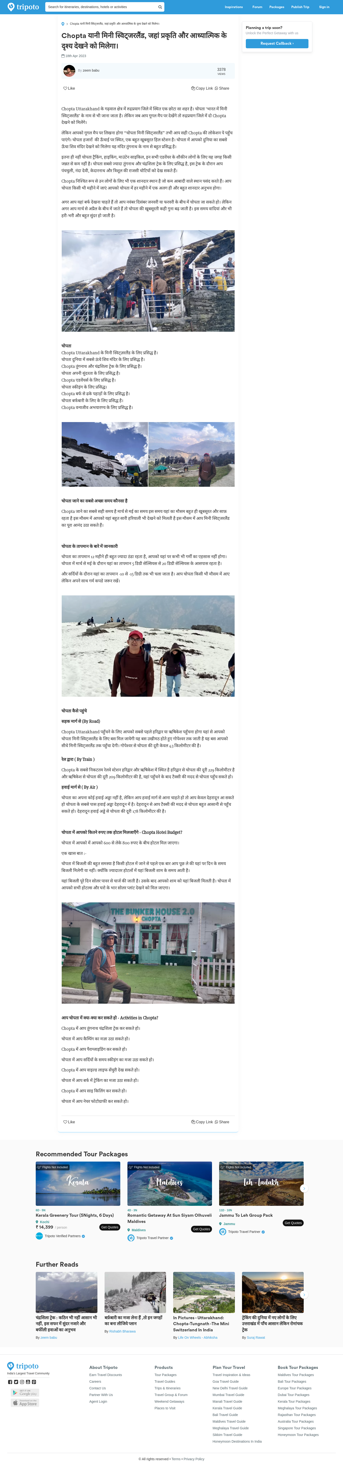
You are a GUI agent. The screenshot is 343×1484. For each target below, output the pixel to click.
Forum (257, 7)
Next (304, 1189)
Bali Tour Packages (292, 1381)
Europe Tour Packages (294, 1388)
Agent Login (98, 1401)
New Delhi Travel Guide (230, 1388)
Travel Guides (165, 1381)
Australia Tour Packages (296, 1421)
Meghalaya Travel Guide (231, 1428)
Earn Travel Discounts (105, 1375)
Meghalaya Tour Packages (297, 1408)
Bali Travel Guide (225, 1415)
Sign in (324, 7)
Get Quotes (109, 1227)
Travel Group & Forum (171, 1395)
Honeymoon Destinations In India (237, 1441)
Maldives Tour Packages (296, 1375)
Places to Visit (165, 1408)
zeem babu (48, 1337)
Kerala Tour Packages (294, 1401)
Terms (176, 1459)
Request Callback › (277, 43)
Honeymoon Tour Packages (298, 1435)
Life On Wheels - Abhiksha (197, 1337)
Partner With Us (101, 1395)
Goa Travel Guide (226, 1381)
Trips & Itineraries (168, 1388)
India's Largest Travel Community (28, 1373)
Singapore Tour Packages (297, 1428)
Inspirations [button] (235, 7)
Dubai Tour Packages (293, 1395)
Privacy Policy (194, 1459)
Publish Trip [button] (301, 7)
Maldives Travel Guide (229, 1421)
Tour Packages (166, 1375)
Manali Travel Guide (227, 1401)
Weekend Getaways (169, 1401)
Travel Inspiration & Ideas (231, 1375)
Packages (276, 7)
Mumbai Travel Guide (228, 1395)
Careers (95, 1381)
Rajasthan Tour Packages (297, 1415)
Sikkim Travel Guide (227, 1435)
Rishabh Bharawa (122, 1331)
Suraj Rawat (256, 1337)
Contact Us (97, 1388)
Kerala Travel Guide (227, 1408)
